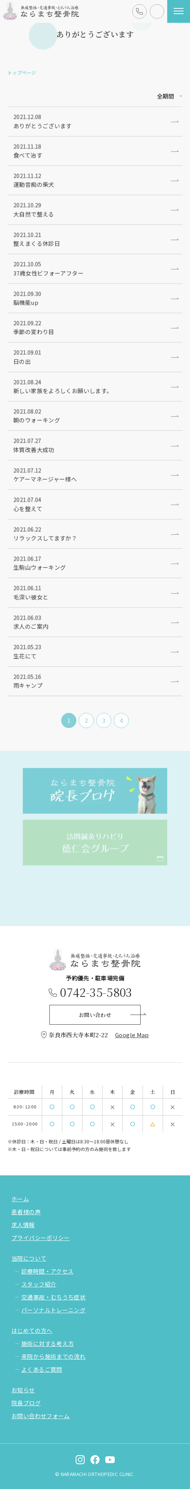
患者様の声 (26, 1212)
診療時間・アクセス (47, 1271)
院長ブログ (26, 1403)
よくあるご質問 (41, 1369)
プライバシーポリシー (40, 1238)
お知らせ (23, 1390)
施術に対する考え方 (47, 1343)
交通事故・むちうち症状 (53, 1297)
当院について (28, 1258)
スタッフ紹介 (38, 1284)
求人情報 (23, 1225)
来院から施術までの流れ (53, 1356)
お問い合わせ (152, 18)
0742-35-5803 (140, 18)
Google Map (132, 1035)
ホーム (20, 1199)
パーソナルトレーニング (53, 1310)
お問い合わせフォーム (40, 1416)
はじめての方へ (31, 1330)
